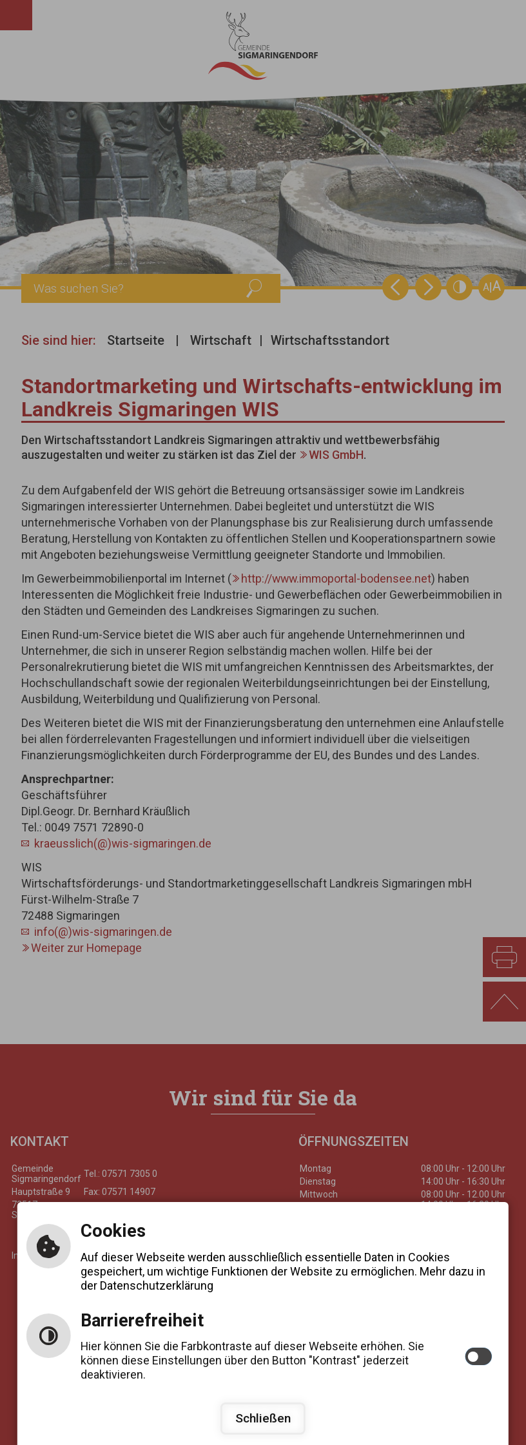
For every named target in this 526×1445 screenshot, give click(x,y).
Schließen (263, 1418)
